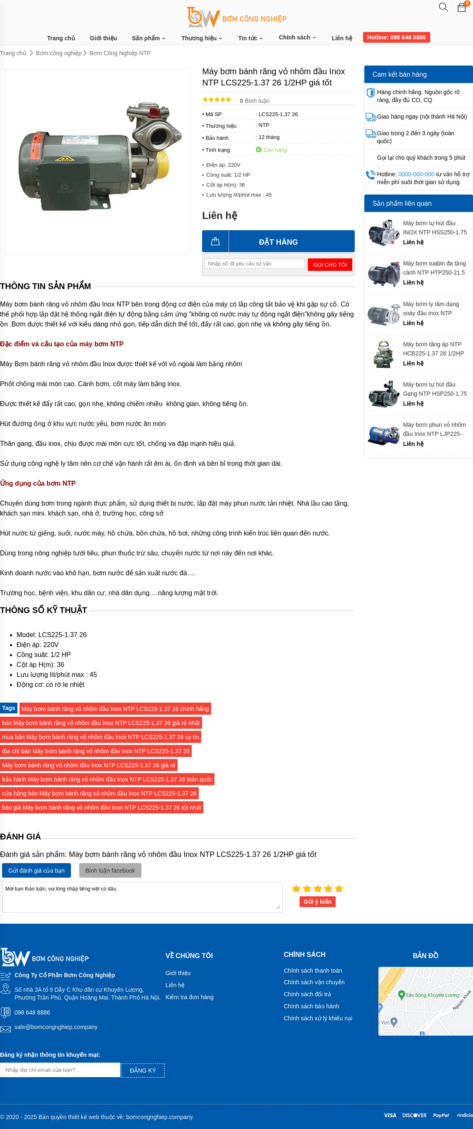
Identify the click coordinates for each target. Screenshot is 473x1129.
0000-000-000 (416, 174)
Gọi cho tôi (330, 265)
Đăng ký (143, 1070)
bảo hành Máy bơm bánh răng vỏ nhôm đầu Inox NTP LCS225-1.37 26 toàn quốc (107, 779)
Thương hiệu (202, 38)
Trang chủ (61, 38)
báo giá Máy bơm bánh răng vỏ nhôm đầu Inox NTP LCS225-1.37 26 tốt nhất (101, 807)
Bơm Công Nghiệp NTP (120, 53)
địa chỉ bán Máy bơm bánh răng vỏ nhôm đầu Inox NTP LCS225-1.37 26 (96, 751)
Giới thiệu (103, 38)
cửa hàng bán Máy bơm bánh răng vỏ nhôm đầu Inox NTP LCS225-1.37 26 (99, 793)
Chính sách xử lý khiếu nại (318, 1018)
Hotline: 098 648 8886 (396, 37)
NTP (263, 125)
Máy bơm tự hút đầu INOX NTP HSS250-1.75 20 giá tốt (435, 228)
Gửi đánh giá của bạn (36, 870)
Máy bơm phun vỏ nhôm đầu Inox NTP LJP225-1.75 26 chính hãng (434, 429)
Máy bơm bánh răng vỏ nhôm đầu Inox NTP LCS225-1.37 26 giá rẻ (89, 765)
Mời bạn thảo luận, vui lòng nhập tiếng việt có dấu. (142, 896)
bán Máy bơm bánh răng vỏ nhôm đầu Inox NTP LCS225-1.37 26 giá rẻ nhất (101, 723)
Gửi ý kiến (318, 901)
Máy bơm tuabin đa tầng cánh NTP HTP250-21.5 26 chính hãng (434, 268)
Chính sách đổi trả (307, 994)
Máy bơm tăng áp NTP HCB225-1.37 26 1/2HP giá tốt (433, 349)
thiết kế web (83, 1117)
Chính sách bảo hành (311, 1006)
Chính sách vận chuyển (314, 982)
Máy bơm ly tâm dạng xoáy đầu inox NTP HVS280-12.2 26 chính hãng (432, 309)
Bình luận (254, 100)
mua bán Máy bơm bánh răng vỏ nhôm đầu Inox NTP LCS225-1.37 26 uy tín (100, 737)
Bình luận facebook (110, 870)
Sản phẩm (149, 38)
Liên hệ (342, 38)
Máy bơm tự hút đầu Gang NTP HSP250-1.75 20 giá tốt (435, 389)
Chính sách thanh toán (313, 970)
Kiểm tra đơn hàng (190, 997)
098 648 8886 (32, 1012)
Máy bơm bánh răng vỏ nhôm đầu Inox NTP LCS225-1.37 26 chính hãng (115, 709)
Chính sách (298, 37)
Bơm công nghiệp (59, 53)
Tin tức (251, 38)
